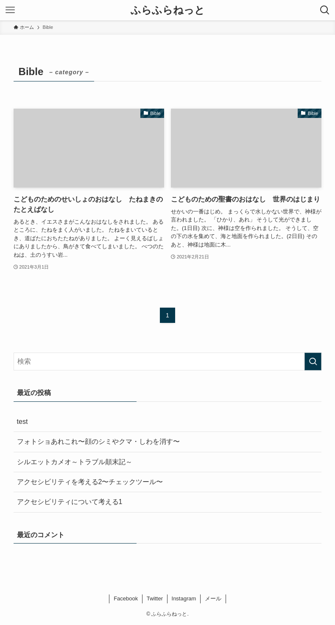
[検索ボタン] (325, 10)
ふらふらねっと (168, 10)
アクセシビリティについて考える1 (70, 501)
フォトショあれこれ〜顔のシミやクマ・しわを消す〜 (98, 441)
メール (213, 598)
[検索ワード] (168, 361)
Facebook (126, 598)
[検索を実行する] (312, 361)
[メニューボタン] (10, 10)
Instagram (184, 598)
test (22, 421)
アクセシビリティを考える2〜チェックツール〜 (90, 481)
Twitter (155, 598)
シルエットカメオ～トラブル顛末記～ (74, 461)
